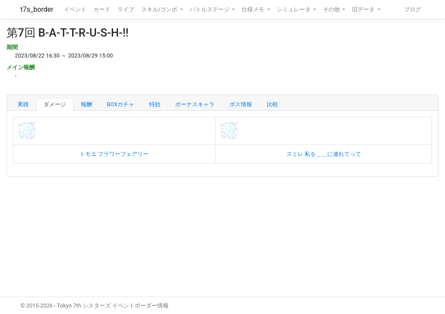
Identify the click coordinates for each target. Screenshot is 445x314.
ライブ (125, 9)
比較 (272, 104)
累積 (23, 104)
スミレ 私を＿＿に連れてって (323, 154)
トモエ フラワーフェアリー (114, 154)
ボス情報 (240, 104)
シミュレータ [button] (294, 9)
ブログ (412, 9)
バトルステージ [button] (210, 9)
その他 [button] (332, 9)
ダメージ (54, 104)
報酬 (86, 104)
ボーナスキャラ (195, 104)
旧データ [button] (364, 9)
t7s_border (36, 9)
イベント (75, 9)
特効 (154, 104)
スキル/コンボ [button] (160, 9)
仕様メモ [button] (254, 9)
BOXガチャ (121, 104)
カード (101, 9)
